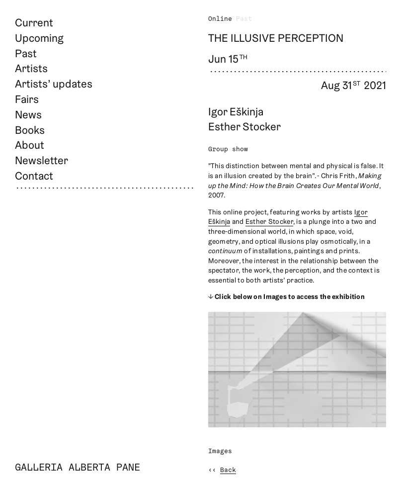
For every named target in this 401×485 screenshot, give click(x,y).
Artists (31, 68)
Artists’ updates (53, 84)
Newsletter (41, 160)
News (28, 114)
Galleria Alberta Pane (77, 468)
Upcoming (39, 38)
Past (26, 53)
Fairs (27, 99)
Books (30, 130)
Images (220, 451)
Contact (34, 176)
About (29, 145)
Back (228, 470)
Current (34, 22)
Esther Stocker (269, 221)
